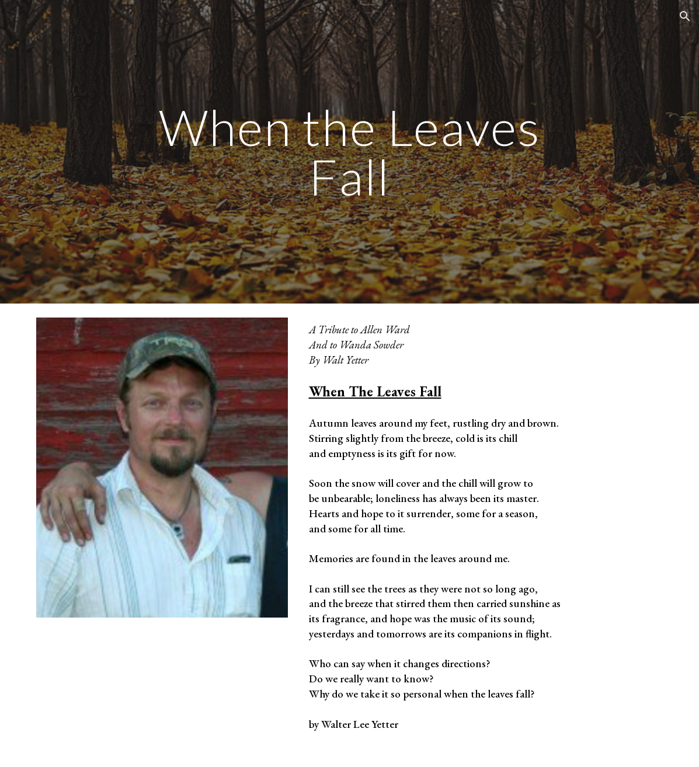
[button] (685, 16)
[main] (349, 152)
